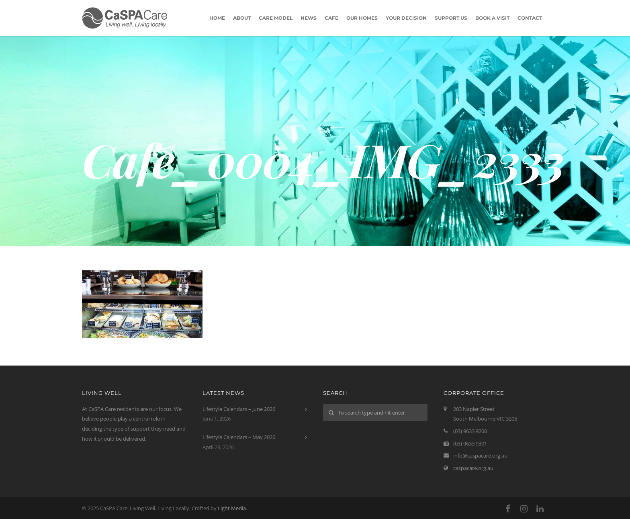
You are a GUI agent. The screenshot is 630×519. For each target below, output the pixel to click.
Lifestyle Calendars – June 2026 (238, 409)
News (309, 18)
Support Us (451, 18)
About (242, 18)
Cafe (331, 18)
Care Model (275, 18)
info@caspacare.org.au (480, 455)
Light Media (232, 508)
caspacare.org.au (473, 468)
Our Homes (362, 18)
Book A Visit (492, 18)
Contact (530, 18)
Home (217, 18)
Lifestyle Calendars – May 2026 (238, 437)
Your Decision (406, 18)
